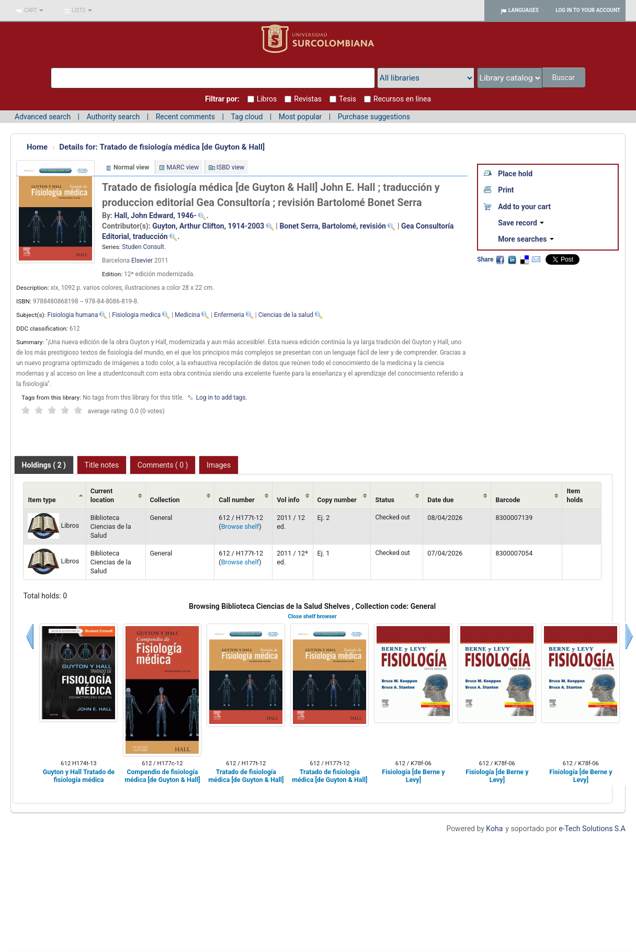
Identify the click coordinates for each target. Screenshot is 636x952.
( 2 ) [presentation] (44, 465)
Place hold (515, 173)
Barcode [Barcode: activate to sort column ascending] (507, 500)
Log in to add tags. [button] (221, 397)
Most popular (300, 116)
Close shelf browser (312, 616)
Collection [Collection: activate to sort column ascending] (165, 500)
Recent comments (185, 116)
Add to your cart (524, 206)
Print (506, 190)
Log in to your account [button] (587, 10)
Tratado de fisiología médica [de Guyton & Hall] (162, 147)
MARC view (183, 167)
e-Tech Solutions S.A (592, 828)
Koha (494, 828)
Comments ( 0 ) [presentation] (163, 465)
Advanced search (43, 116)
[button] (29, 10)
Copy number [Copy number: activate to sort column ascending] (337, 500)
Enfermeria (229, 315)
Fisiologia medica (136, 315)
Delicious (524, 259)
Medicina (187, 315)
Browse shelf (240, 526)
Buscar (564, 77)
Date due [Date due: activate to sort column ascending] (440, 500)
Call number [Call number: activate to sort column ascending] (236, 500)
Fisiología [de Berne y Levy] (413, 776)
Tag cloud (247, 116)
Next (629, 637)
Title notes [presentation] (102, 465)
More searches (526, 239)
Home (37, 147)
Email (536, 259)
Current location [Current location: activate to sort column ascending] (102, 495)
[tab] (44, 465)
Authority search (113, 116)
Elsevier (142, 260)
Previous (30, 637)
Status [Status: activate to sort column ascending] (384, 500)
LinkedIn (512, 259)
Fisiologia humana (72, 315)
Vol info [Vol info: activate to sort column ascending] (288, 500)
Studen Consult (143, 247)
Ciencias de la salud (285, 315)
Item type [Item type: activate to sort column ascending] (41, 500)
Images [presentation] (219, 465)
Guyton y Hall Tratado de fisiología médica (79, 776)
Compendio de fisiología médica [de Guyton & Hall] (162, 776)
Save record (521, 223)
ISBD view (231, 167)
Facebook (500, 259)
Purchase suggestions (374, 116)
